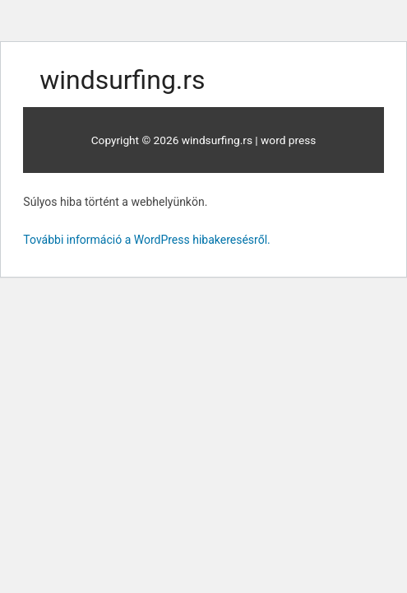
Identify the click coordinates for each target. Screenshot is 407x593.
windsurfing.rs (122, 80)
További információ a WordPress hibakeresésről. (146, 239)
